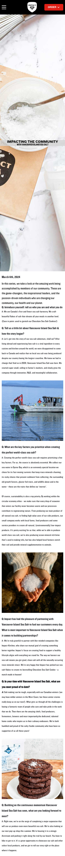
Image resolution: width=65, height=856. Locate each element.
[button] (4, 7)
